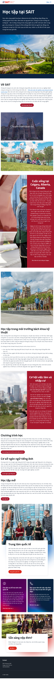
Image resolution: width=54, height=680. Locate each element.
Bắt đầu (12, 648)
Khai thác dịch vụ (8, 608)
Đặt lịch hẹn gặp (35, 605)
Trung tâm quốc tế (15, 572)
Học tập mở (5, 499)
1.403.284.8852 (6, 666)
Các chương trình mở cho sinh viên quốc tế (12, 452)
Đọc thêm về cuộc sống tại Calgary (40, 260)
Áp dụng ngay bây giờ (27, 105)
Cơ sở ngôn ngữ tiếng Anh (8, 473)
